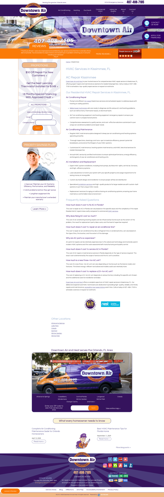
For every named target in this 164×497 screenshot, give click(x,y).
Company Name (29, 122)
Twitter (115, 459)
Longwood (100, 396)
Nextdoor (115, 465)
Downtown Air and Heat (74, 81)
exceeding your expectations (95, 287)
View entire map (112, 408)
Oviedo (53, 328)
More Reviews (103, 54)
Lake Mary (55, 326)
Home (68, 62)
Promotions (39, 65)
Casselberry (62, 396)
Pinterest (110, 465)
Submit (38, 128)
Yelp (120, 459)
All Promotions (39, 105)
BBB (131, 465)
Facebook (110, 459)
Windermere (62, 399)
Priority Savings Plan (39, 145)
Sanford (54, 331)
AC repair (88, 101)
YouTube (125, 459)
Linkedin (125, 465)
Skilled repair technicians (78, 108)
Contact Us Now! (155, 24)
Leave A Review (10, 491)
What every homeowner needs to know (82, 420)
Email (28, 117)
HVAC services (113, 211)
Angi (120, 465)
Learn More (39, 209)
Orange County (72, 401)
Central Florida (81, 396)
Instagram (105, 465)
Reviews (39, 46)
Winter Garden (56, 333)
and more (90, 401)
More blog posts (122, 447)
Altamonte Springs (58, 323)
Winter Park (55, 336)
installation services (85, 184)
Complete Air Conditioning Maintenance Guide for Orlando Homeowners (46, 431)
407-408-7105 (82, 472)
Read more (38, 441)
